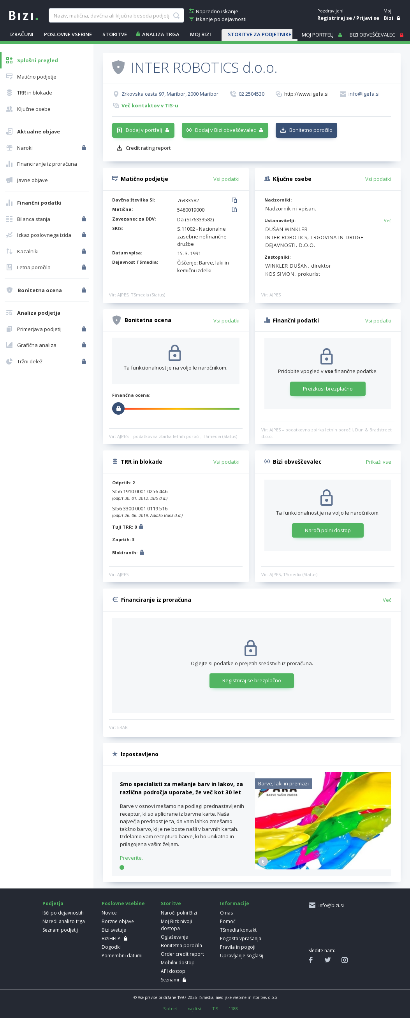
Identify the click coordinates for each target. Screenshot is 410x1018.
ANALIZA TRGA (160, 34)
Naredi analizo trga (63, 921)
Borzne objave (118, 921)
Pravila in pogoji (237, 947)
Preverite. (131, 857)
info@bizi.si (330, 905)
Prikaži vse (378, 461)
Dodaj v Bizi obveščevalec (225, 129)
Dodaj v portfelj (144, 129)
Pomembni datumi (122, 955)
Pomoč (228, 921)
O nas (226, 912)
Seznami (170, 979)
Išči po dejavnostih (63, 912)
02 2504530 (251, 93)
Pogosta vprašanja (240, 938)
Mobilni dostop (178, 962)
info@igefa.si (364, 93)
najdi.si (194, 1008)
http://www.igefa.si (306, 93)
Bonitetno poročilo (311, 129)
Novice (109, 912)
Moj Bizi (200, 34)
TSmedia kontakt (238, 930)
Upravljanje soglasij (241, 955)
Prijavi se (367, 17)
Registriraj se (334, 17)
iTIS (214, 1008)
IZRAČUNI (21, 34)
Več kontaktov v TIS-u (149, 105)
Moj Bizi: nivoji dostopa (176, 925)
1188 (233, 1008)
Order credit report (182, 954)
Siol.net (170, 1008)
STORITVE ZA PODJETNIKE (259, 34)
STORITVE (114, 34)
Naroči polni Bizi (179, 912)
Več (387, 220)
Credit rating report (148, 147)
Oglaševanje (174, 937)
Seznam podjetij (60, 930)
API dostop (173, 971)
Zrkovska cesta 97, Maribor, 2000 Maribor (169, 93)
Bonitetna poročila (181, 945)
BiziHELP (111, 938)
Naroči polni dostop (328, 530)
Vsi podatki (226, 178)
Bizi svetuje (114, 930)
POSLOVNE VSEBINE (68, 34)
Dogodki (111, 947)
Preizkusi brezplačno (328, 388)
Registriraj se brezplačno (251, 680)
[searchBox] (116, 15)
